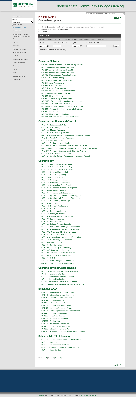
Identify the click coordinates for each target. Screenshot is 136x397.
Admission (16, 45)
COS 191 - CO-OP (48, 258)
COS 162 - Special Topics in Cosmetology (57, 216)
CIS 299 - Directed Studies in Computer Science (60, 117)
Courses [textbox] (14, 19)
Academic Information (19, 52)
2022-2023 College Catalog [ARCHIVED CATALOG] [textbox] (100, 13)
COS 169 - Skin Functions (51, 242)
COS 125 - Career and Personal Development (59, 188)
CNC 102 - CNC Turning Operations (55, 127)
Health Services (18, 56)
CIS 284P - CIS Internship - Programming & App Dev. (62, 106)
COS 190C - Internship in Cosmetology (56, 248)
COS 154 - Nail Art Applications (53, 211)
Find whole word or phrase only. (53, 50)
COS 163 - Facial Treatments (52, 219)
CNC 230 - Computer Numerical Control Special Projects (63, 151)
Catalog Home (17, 31)
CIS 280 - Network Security (52, 96)
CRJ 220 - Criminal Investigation (54, 313)
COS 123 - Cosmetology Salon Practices (57, 185)
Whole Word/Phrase (19, 25)
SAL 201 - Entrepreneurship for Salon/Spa (58, 263)
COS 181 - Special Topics (51, 245)
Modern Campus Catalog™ (90, 395)
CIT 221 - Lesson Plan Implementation (56, 279)
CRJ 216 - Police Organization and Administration (60, 311)
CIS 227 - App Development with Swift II (57, 70)
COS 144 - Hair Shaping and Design (55, 201)
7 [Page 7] (57, 358)
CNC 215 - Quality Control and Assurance (57, 138)
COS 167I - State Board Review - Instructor (58, 235)
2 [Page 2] (46, 358)
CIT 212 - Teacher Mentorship (53, 274)
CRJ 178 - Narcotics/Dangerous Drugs (56, 308)
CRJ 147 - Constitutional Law (52, 300)
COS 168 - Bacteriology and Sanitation (56, 240)
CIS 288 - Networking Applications (55, 114)
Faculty (15, 69)
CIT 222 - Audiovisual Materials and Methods (59, 282)
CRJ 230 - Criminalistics (50, 321)
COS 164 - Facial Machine (51, 221)
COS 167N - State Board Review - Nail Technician (61, 237)
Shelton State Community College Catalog (90, 6)
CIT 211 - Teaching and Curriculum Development (60, 271)
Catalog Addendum (19, 76)
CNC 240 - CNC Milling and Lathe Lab (56, 153)
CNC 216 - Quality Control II (52, 140)
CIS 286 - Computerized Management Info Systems (61, 109)
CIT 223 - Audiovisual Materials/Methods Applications (62, 284)
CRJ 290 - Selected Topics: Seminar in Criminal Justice (63, 331)
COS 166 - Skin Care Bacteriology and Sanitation (60, 227)
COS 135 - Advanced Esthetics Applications (58, 193)
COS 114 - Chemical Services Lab (54, 172)
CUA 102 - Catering (49, 342)
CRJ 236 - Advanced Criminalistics (55, 324)
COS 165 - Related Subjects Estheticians (57, 224)
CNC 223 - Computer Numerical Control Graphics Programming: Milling (69, 148)
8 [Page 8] (60, 358)
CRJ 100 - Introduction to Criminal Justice (57, 292)
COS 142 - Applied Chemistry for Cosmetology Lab (61, 195)
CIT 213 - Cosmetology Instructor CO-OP (57, 276)
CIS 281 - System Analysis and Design (56, 99)
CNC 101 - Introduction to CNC (53, 125)
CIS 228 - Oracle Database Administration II (58, 72)
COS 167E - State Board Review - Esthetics (58, 232)
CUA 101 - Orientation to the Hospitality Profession (61, 340)
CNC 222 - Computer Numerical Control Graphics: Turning (64, 146)
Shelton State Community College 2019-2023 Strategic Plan (21, 36)
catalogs (41, 395)
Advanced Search (19, 28)
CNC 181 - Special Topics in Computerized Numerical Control (65, 135)
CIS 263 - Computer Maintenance (54, 85)
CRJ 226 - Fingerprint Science (53, 316)
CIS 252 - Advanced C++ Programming (56, 80)
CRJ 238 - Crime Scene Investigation (55, 326)
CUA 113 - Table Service (51, 350)
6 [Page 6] (55, 358)
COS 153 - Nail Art (48, 208)
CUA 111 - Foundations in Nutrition (55, 345)
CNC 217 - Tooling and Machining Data (56, 143)
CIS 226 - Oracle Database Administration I (58, 67)
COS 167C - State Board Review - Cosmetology (60, 229)
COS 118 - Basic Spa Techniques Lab (56, 182)
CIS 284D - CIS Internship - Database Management (61, 101)
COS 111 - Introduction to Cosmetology (57, 164)
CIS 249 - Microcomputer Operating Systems (59, 75)
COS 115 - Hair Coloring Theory (53, 175)
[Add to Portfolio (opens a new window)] (115, 18)
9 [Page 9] (62, 358)
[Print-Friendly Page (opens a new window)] (117, 18)
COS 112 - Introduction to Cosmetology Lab (58, 167)
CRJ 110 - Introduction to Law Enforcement (58, 295)
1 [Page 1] (43, 358)
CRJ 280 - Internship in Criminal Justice (56, 329)
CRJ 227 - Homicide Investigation (54, 318)
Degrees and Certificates (20, 59)
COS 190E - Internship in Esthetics (55, 250)
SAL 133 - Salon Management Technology (57, 261)
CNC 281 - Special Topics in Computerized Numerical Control (65, 156)
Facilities (15, 42)
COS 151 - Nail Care (49, 203)
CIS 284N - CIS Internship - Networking (56, 104)
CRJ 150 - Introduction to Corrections (56, 303)
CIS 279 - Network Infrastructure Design (57, 93)
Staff (14, 72)
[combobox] (105, 13)
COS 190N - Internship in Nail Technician (57, 255)
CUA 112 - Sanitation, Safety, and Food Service (60, 347)
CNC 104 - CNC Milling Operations (55, 133)
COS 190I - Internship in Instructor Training (58, 253)
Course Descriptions (19, 62)
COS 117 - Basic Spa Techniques (54, 180)
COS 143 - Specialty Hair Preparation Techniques (60, 198)
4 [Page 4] (50, 358)
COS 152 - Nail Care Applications (54, 206)
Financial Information (19, 49)
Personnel (16, 66)
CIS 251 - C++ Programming (52, 78)
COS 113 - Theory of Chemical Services (57, 169)
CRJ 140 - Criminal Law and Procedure (56, 298)
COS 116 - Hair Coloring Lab (52, 177)
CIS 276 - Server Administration (53, 88)
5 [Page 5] (53, 358)
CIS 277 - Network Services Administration (58, 91)
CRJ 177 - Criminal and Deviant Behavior (57, 305)
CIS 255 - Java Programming (52, 83)
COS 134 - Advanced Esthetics (53, 190)
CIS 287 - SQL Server (49, 112)
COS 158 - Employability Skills (53, 214)
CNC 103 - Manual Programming (54, 130)
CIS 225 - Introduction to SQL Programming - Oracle (62, 65)
